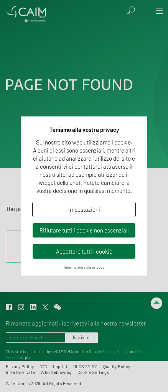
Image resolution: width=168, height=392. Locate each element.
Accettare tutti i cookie (84, 251)
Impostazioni (84, 209)
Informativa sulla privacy (84, 267)
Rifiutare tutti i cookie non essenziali (84, 230)
